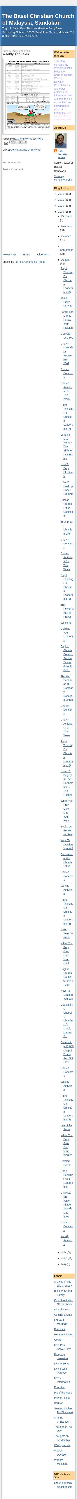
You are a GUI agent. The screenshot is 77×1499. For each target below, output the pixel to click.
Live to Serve (61, 1363)
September (66, 249)
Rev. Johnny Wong (63, 154)
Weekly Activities (66, 889)
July (64, 1252)
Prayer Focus (62, 1397)
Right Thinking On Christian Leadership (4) (67, 911)
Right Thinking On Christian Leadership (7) (67, 416)
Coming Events (63, 1314)
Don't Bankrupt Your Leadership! (67, 1178)
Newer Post (9, 254)
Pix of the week (63, 1392)
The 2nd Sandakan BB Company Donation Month (67, 688)
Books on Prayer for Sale (66, 830)
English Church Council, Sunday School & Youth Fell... (67, 658)
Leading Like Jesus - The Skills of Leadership (67, 446)
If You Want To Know (67, 933)
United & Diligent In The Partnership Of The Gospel (67, 783)
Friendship (60, 1329)
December (67, 216)
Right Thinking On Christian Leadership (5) (67, 753)
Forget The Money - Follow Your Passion (67, 319)
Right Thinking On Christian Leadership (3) (67, 1107)
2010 (61, 205)
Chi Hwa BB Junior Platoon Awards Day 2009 (66, 1204)
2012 (61, 193)
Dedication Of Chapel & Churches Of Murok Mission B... (67, 1020)
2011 (61, 199)
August (65, 259)
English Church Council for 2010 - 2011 (67, 977)
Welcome (66, 622)
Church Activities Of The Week (25, 150)
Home (26, 254)
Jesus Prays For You (66, 301)
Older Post (43, 254)
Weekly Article (62, 1445)
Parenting (59, 1387)
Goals (57, 1339)
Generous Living (63, 1334)
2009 (61, 211)
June (64, 1258)
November (67, 226)
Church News (62, 1309)
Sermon (58, 1403)
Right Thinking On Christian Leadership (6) (67, 587)
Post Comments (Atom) (32, 261)
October (66, 236)
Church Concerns (67, 373)
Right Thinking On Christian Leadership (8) (67, 280)
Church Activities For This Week (66, 391)
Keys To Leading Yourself (67, 844)
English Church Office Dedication (67, 507)
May (64, 1264)
